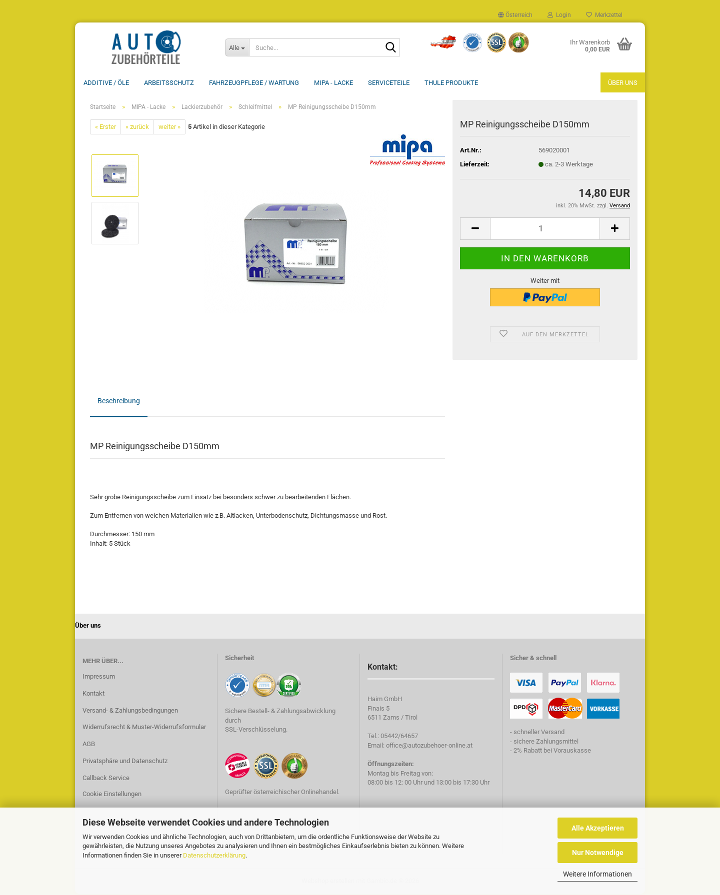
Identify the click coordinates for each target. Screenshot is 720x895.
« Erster (105, 127)
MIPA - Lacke (333, 82)
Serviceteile (389, 82)
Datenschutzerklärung (214, 855)
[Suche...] (237, 47)
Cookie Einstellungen (112, 795)
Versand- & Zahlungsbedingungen (130, 711)
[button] (515, 14)
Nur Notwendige (598, 853)
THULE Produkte (451, 82)
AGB (88, 745)
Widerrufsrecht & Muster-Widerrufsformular (144, 728)
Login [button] (559, 14)
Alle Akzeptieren (598, 828)
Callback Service (106, 779)
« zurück (137, 127)
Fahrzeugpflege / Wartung (254, 82)
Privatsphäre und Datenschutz (125, 762)
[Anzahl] (545, 229)
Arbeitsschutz (169, 82)
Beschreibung (119, 402)
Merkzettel (604, 14)
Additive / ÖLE (106, 82)
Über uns (623, 82)
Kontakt (93, 694)
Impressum (98, 677)
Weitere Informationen (597, 874)
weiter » (169, 127)
